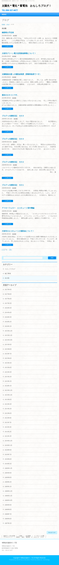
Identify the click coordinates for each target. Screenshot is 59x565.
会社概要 (28, 536)
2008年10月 (8, 500)
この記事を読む (7, 46)
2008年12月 (8, 491)
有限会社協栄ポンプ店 (27, 558)
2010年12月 (8, 441)
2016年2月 (8, 321)
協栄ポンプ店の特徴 (9, 536)
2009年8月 (8, 477)
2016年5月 (8, 308)
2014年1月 (8, 386)
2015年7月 (8, 354)
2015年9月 (8, 344)
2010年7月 (8, 454)
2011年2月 (8, 431)
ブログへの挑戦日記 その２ (13, 162)
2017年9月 (8, 289)
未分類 (15, 35)
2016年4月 (8, 312)
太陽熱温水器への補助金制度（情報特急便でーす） (21, 74)
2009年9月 (8, 473)
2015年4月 (8, 367)
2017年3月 (8, 303)
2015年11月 (8, 335)
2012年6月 (8, 413)
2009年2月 (8, 482)
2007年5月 (8, 523)
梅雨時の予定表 (8, 32)
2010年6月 (8, 459)
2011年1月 (8, 436)
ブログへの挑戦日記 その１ (13, 185)
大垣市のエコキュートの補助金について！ (18, 231)
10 (10, 249)
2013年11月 (8, 395)
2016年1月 (8, 326)
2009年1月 (8, 486)
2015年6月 (8, 358)
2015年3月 (8, 372)
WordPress (19, 560)
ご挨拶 (20, 536)
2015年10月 (8, 340)
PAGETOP (51, 532)
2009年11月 (8, 468)
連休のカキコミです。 (10, 95)
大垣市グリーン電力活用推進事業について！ (19, 53)
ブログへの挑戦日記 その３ (13, 116)
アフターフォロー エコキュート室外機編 (18, 208)
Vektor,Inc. (40, 560)
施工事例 (8, 273)
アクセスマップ (8, 537)
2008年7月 (8, 514)
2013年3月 (8, 404)
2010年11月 (8, 445)
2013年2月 (8, 409)
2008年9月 (8, 505)
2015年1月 (8, 381)
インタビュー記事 (39, 536)
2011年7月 (8, 422)
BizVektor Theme (30, 560)
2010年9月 (8, 450)
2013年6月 (8, 399)
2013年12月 (8, 390)
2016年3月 (8, 317)
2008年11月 (8, 496)
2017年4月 (8, 299)
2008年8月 (8, 509)
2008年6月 (8, 519)
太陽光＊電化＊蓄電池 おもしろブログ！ (26, 5)
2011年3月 (8, 427)
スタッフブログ (10, 269)
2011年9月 (8, 418)
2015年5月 (8, 363)
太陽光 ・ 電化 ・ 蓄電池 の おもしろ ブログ (30, 537)
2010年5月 (8, 464)
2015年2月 (8, 376)
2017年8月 (8, 294)
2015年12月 (8, 331)
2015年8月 (8, 349)
